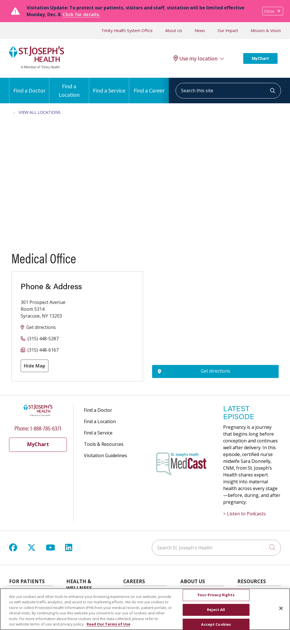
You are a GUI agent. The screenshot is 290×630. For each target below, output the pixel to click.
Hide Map (34, 366)
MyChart (260, 58)
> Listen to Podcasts (244, 514)
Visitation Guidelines (105, 455)
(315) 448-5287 (43, 338)
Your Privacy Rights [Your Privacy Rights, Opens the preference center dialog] (215, 595)
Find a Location (69, 88)
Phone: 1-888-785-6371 (37, 427)
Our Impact (228, 30)
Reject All (216, 609)
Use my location (196, 58)
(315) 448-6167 (43, 350)
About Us (173, 30)
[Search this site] (228, 90)
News (200, 30)
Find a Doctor (29, 86)
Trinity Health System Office (127, 30)
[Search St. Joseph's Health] (216, 548)
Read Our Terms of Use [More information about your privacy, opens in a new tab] (108, 624)
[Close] (281, 608)
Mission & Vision (266, 30)
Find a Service (109, 86)
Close (272, 11)
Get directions (41, 327)
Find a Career (149, 86)
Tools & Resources (103, 444)
